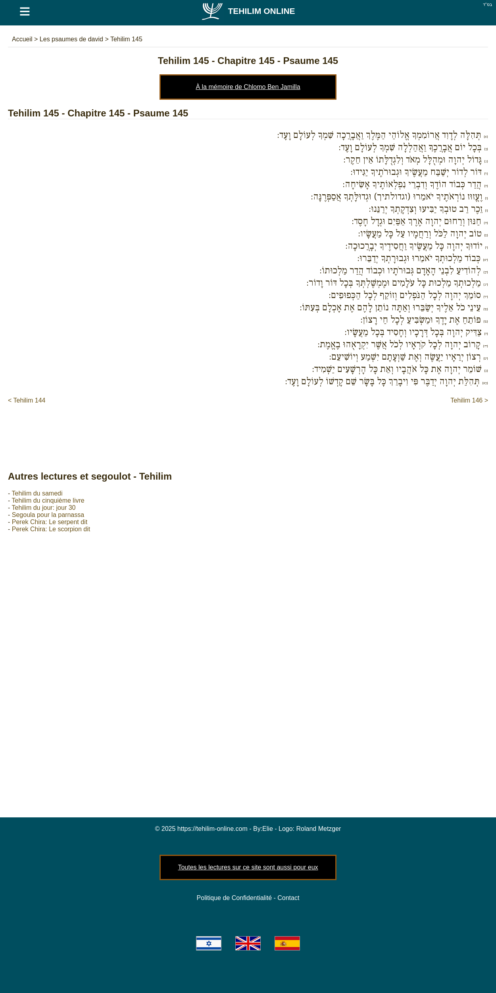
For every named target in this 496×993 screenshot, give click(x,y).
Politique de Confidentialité (234, 897)
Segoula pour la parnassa (48, 514)
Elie (267, 828)
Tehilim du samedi (37, 493)
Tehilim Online (248, 10)
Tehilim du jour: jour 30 (43, 507)
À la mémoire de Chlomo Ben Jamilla (248, 86)
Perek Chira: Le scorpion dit (51, 529)
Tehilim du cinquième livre (48, 500)
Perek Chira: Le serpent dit (49, 522)
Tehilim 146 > (469, 400)
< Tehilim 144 (26, 400)
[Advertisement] (248, 429)
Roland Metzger (318, 828)
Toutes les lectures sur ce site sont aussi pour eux (248, 867)
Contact (288, 897)
